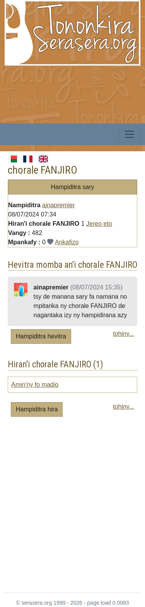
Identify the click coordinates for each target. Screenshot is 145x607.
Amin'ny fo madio (34, 384)
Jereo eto (99, 223)
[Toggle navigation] (129, 134)
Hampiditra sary (72, 187)
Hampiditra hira (37, 409)
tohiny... (123, 333)
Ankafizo (66, 242)
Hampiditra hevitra (41, 336)
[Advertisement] (72, 507)
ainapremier (58, 205)
